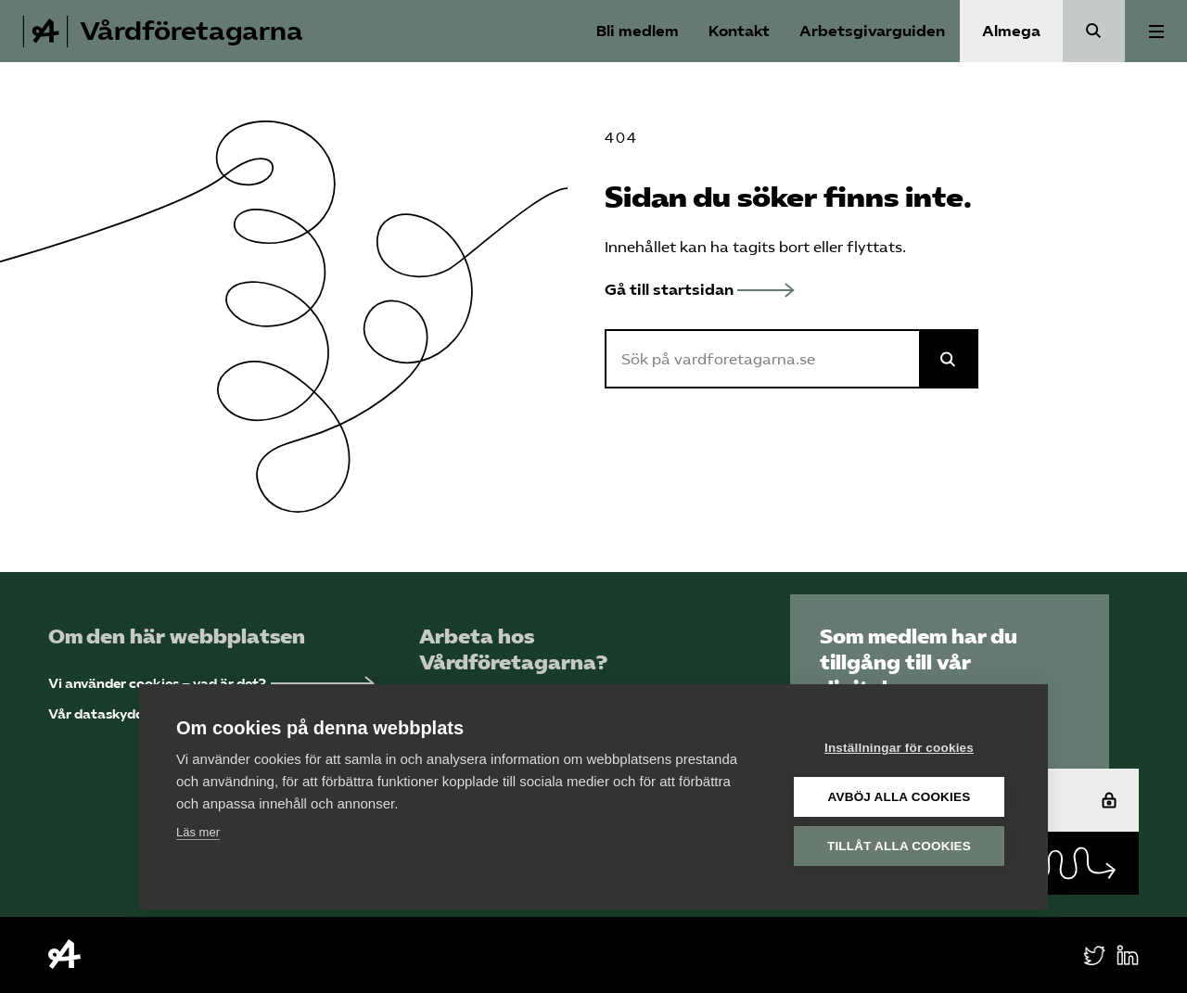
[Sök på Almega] (948, 358)
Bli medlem (637, 31)
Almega (1011, 31)
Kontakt (739, 31)
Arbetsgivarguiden (872, 31)
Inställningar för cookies (899, 748)
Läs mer (198, 832)
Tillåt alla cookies (899, 846)
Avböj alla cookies (899, 797)
